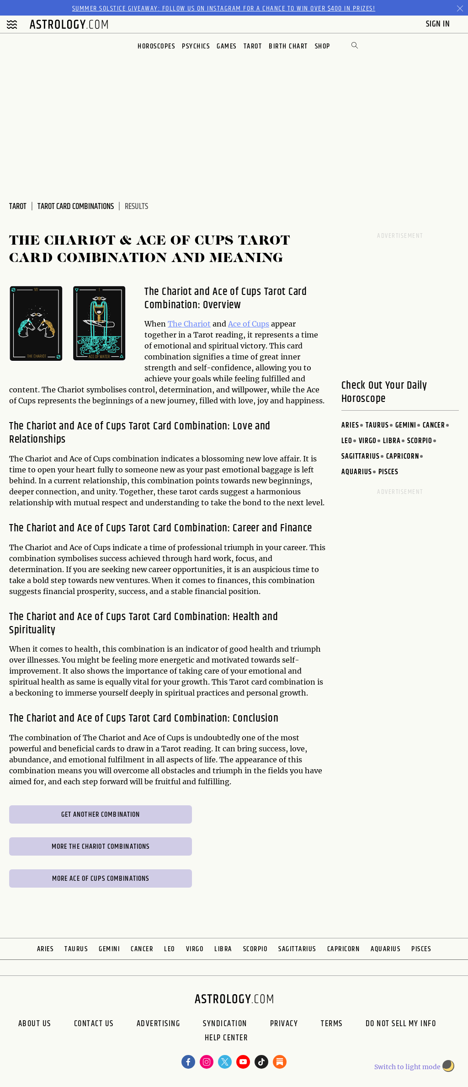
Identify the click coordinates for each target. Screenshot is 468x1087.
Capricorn (402, 456)
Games (227, 46)
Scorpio (419, 441)
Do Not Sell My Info (401, 1023)
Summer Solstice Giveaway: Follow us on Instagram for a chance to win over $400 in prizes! (224, 8)
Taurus (377, 425)
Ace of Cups (248, 323)
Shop (322, 46)
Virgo (368, 441)
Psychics (196, 46)
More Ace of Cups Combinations (100, 878)
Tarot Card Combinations (75, 206)
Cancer (434, 425)
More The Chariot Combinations (101, 846)
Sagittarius (360, 456)
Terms (332, 1023)
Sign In (439, 24)
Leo (346, 441)
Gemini (405, 425)
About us (34, 1023)
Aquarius (356, 472)
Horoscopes (156, 46)
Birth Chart (288, 46)
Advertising (159, 1023)
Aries (350, 425)
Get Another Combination (100, 814)
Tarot (253, 46)
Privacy (284, 1023)
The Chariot (189, 323)
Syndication (225, 1023)
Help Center (226, 1038)
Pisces (388, 472)
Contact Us (94, 1023)
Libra (392, 441)
